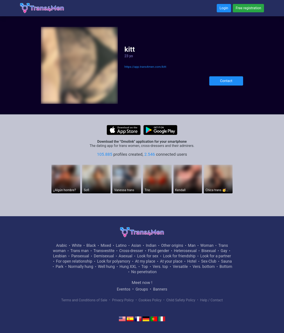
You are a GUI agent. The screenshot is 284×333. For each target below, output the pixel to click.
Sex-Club (208, 261)
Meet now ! (142, 282)
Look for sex (147, 256)
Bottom (226, 266)
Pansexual (80, 256)
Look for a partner (215, 256)
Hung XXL (128, 266)
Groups (142, 289)
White (77, 245)
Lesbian (59, 256)
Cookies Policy (149, 300)
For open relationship (74, 261)
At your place (171, 261)
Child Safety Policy (180, 300)
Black (91, 245)
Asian (136, 245)
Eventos (123, 289)
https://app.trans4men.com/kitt (145, 66)
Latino (121, 245)
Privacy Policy (123, 300)
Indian (151, 245)
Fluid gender (158, 251)
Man (192, 245)
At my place (145, 261)
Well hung (106, 266)
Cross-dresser (131, 251)
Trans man (79, 251)
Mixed (106, 245)
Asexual (125, 256)
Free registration (248, 8)
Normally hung (80, 266)
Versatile (180, 266)
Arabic (61, 245)
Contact (226, 81)
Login (224, 8)
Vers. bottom (204, 266)
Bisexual (208, 251)
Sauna (226, 261)
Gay (224, 251)
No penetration (144, 272)
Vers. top (160, 266)
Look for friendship (179, 256)
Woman (206, 245)
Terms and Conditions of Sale (84, 300)
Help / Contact (211, 300)
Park (59, 266)
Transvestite (104, 251)
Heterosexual (185, 251)
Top (144, 266)
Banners (160, 289)
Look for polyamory (113, 261)
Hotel (191, 261)
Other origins (172, 245)
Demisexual (104, 256)
